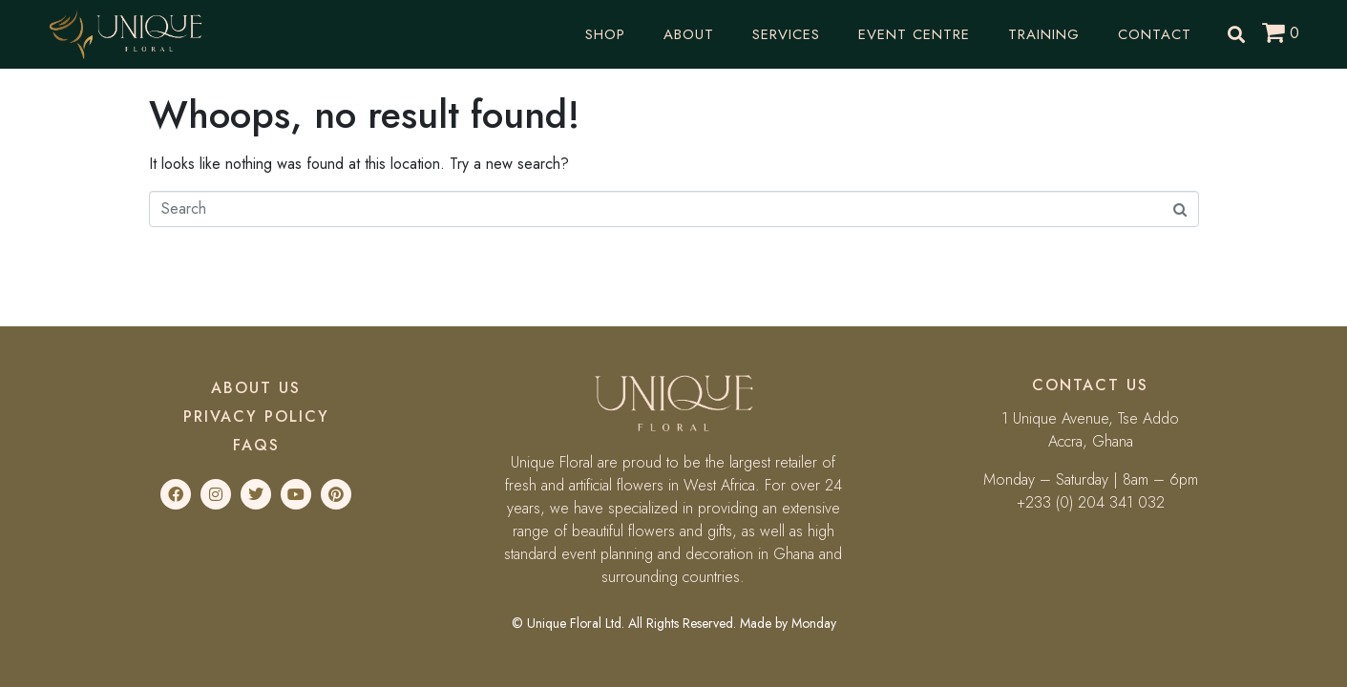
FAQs (256, 445)
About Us (256, 388)
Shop (605, 34)
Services (786, 34)
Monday (813, 623)
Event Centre (914, 34)
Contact (1154, 34)
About (688, 34)
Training (1044, 34)
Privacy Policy (256, 416)
